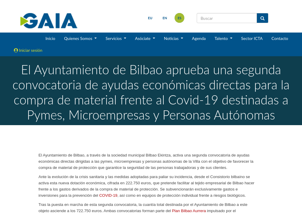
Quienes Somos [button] (78, 38)
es (179, 18)
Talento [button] (221, 38)
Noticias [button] (172, 38)
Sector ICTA (252, 38)
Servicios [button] (114, 38)
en (165, 18)
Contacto (280, 38)
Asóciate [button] (143, 38)
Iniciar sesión (28, 50)
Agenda (199, 38)
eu (150, 18)
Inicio (50, 38)
